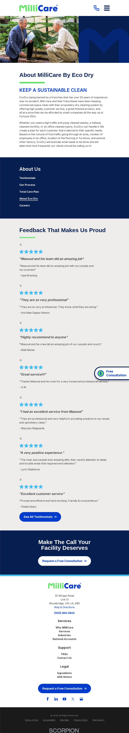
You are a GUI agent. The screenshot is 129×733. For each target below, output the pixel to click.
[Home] (38, 8)
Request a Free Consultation (64, 561)
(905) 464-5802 (64, 613)
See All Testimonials (40, 516)
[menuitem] (64, 178)
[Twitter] (73, 699)
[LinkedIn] (56, 699)
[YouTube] (64, 699)
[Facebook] (47, 699)
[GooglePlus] (81, 699)
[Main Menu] (107, 8)
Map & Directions (64, 607)
